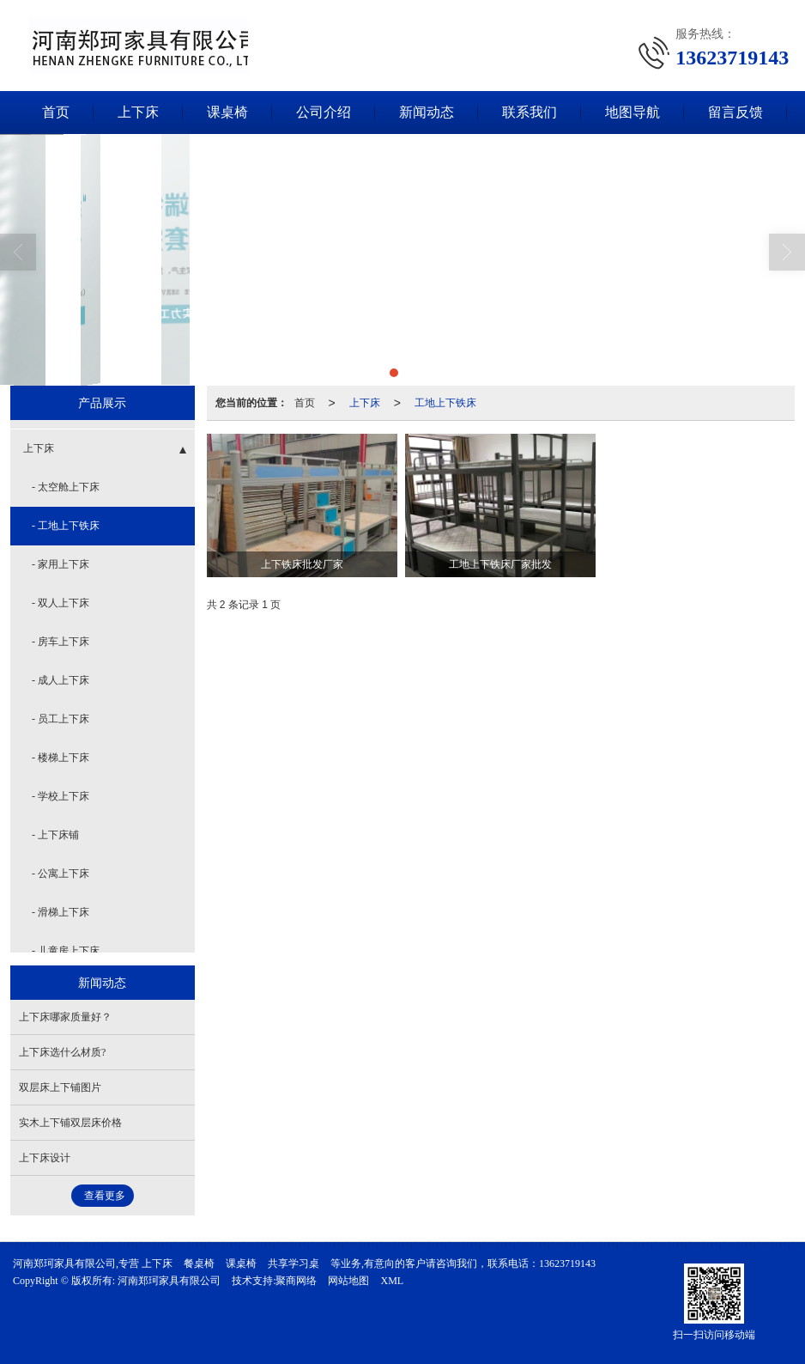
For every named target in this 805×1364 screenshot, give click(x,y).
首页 (56, 112)
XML (391, 1281)
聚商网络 (296, 1281)
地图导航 (632, 112)
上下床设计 (44, 1158)
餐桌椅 (199, 1263)
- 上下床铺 (55, 835)
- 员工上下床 (60, 719)
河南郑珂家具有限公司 (169, 1281)
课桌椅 (227, 112)
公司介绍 (323, 112)
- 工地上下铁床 (66, 526)
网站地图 (348, 1281)
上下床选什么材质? (62, 1052)
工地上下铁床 (445, 403)
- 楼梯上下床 (60, 758)
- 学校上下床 (60, 796)
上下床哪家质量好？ (65, 1017)
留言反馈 (735, 112)
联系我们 (529, 112)
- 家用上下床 (60, 564)
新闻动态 (426, 112)
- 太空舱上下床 (66, 487)
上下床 (138, 112)
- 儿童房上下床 (66, 951)
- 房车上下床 (60, 642)
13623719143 (567, 1263)
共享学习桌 (293, 1263)
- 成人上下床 (60, 680)
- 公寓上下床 (60, 874)
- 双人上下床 (60, 603)
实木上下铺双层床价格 (70, 1123)
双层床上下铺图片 (60, 1087)
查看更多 (104, 1196)
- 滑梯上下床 (60, 912)
